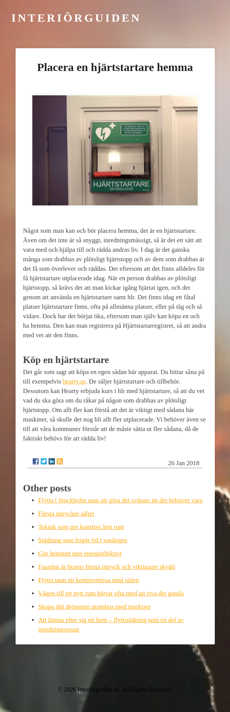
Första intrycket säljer (66, 513)
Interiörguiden (76, 17)
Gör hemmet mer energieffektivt (80, 553)
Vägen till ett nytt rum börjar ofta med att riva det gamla (111, 593)
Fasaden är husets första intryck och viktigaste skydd (106, 566)
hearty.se (74, 381)
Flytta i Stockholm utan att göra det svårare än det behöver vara (120, 500)
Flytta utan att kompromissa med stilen (88, 580)
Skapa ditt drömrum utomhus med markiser (94, 606)
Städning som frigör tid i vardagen (82, 540)
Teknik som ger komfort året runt (81, 526)
